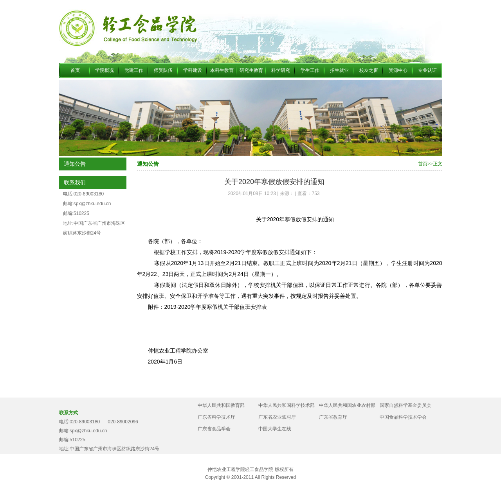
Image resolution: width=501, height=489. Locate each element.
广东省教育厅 (333, 417)
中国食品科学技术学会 (403, 417)
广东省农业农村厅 (277, 417)
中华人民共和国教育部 (221, 405)
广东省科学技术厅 (216, 417)
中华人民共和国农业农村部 (347, 405)
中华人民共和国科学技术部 (286, 405)
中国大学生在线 (274, 429)
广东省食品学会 (214, 429)
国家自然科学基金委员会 (405, 405)
